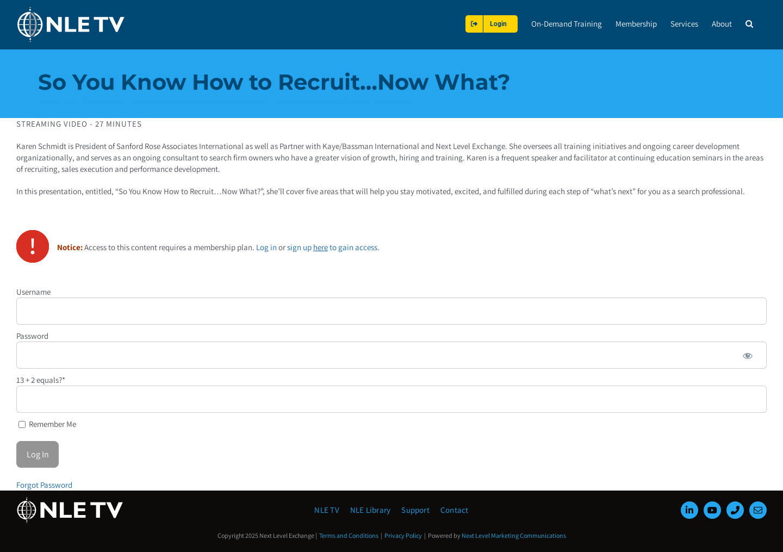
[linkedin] (689, 510)
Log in (266, 246)
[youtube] (712, 510)
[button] (749, 23)
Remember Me (47, 423)
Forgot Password (44, 484)
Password (32, 335)
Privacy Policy (403, 535)
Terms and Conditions (348, 535)
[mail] (758, 510)
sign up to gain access (332, 246)
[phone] (735, 510)
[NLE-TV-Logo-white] (70, 500)
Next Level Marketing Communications (514, 535)
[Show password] (748, 354)
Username (33, 291)
